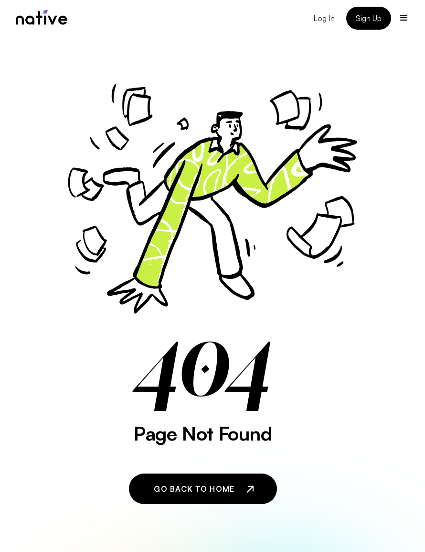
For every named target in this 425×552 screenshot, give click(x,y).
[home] (42, 18)
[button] (403, 18)
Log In (324, 18)
